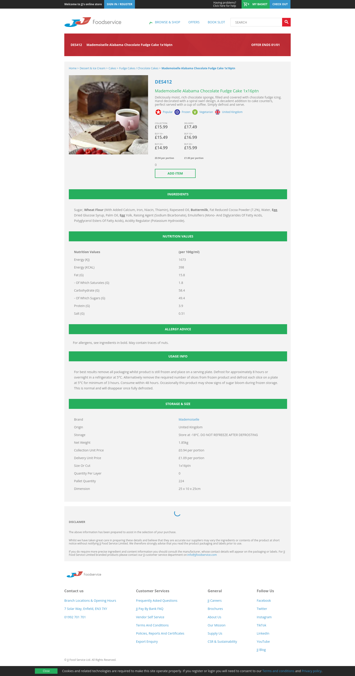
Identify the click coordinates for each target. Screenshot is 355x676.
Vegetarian (206, 112)
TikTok (261, 625)
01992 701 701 (75, 617)
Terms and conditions (278, 671)
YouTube (263, 641)
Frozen (186, 112)
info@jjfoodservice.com (202, 555)
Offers (193, 22)
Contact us (74, 590)
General (215, 590)
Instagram (264, 617)
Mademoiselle (189, 419)
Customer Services (152, 590)
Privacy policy (311, 671)
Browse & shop (167, 22)
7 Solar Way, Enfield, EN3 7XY (85, 608)
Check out (280, 4)
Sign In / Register (119, 4)
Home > (74, 68)
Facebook (264, 600)
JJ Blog (261, 649)
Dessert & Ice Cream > (94, 68)
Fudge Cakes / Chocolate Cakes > (140, 68)
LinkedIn (263, 633)
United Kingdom (232, 112)
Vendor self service (150, 617)
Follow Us (265, 590)
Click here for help (224, 4)
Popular (168, 112)
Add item (175, 173)
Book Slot (216, 22)
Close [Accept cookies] (46, 671)
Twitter (262, 608)
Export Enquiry (147, 641)
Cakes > (113, 68)
